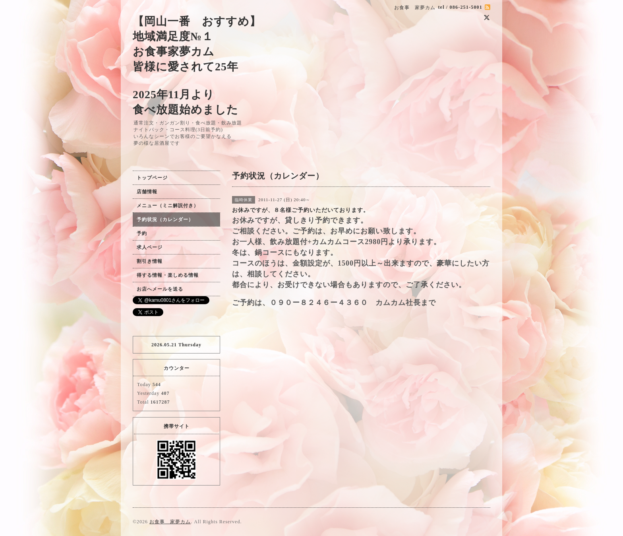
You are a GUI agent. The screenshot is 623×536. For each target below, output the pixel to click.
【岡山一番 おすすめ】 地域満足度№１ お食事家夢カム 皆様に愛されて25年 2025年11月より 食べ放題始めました (197, 65)
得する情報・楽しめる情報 (168, 275)
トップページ (152, 178)
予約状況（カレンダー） (165, 219)
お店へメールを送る (160, 289)
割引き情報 (150, 261)
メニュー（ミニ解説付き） (168, 205)
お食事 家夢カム (170, 521)
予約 (142, 233)
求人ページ (150, 247)
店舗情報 (147, 191)
